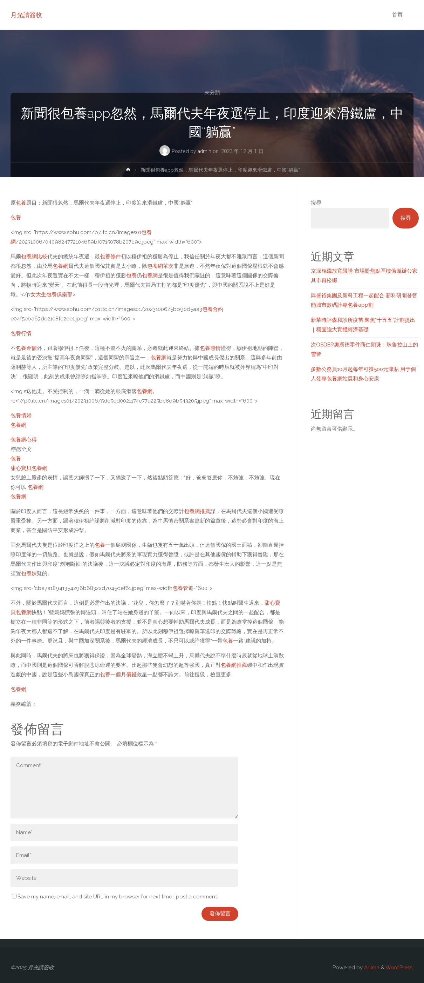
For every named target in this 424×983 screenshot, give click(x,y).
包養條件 (110, 256)
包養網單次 (160, 266)
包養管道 (182, 588)
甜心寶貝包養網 (29, 468)
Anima (371, 967)
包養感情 (210, 348)
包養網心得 (24, 440)
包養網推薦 (197, 511)
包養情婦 (21, 415)
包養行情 (21, 333)
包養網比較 (34, 256)
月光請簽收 (26, 15)
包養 (21, 203)
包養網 (60, 266)
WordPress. (399, 967)
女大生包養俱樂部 (51, 294)
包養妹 (29, 573)
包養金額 (26, 348)
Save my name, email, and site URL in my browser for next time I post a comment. (115, 897)
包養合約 (212, 309)
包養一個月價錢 (118, 674)
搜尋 (316, 203)
